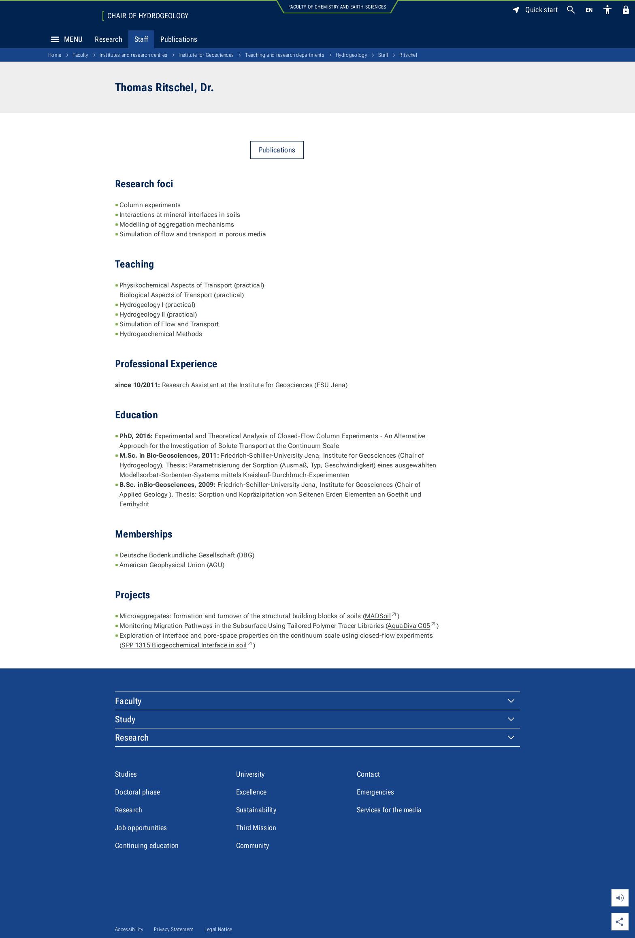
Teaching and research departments (284, 55)
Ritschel (408, 55)
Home (54, 55)
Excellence (251, 792)
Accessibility (129, 929)
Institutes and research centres (134, 55)
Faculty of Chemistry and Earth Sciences (337, 7)
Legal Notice (218, 929)
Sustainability (256, 809)
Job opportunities (141, 827)
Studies (126, 774)
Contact (368, 774)
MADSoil (381, 616)
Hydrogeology (351, 55)
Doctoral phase (137, 792)
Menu (64, 39)
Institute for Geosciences (206, 55)
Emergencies (375, 792)
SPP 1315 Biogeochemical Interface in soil (187, 645)
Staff (141, 39)
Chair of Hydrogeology (148, 16)
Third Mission (256, 827)
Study (125, 719)
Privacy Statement (173, 929)
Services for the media (389, 809)
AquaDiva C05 (412, 626)
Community (252, 845)
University (250, 774)
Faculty (80, 55)
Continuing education (147, 845)
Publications (178, 39)
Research (108, 39)
